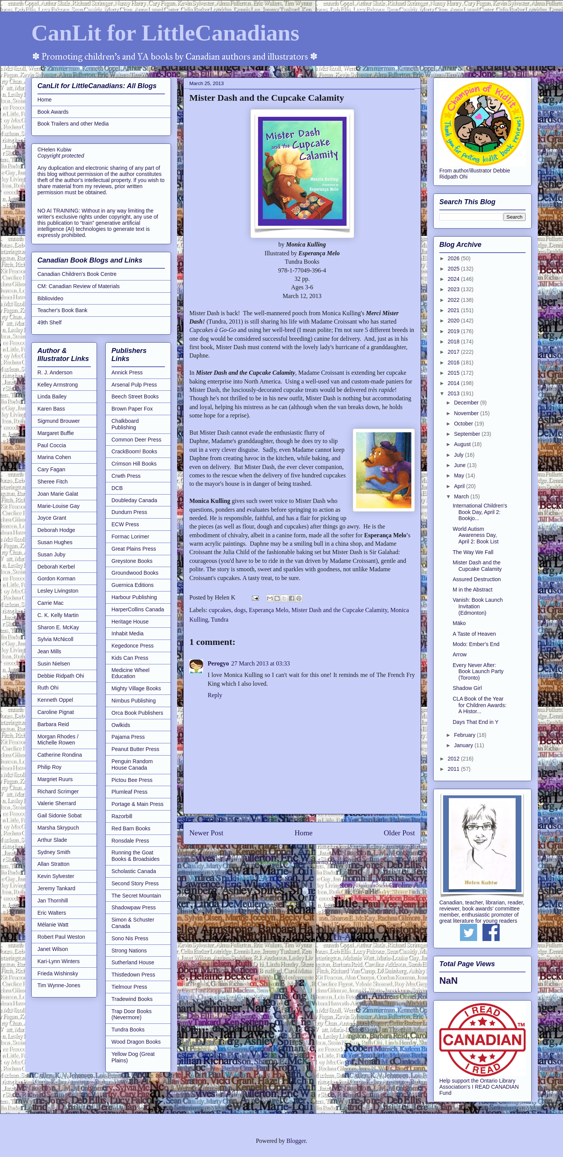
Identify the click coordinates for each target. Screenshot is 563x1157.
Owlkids (120, 725)
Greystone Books (131, 561)
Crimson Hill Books (133, 464)
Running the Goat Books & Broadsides (135, 855)
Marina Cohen (54, 457)
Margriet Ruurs (55, 779)
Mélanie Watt (52, 925)
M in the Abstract (472, 590)
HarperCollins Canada (137, 609)
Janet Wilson (52, 949)
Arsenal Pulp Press (134, 385)
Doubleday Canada (134, 500)
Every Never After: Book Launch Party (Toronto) (478, 671)
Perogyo (218, 663)
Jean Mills (49, 651)
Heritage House (129, 622)
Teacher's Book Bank (62, 310)
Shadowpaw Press (133, 907)
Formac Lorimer (130, 536)
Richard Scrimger (58, 791)
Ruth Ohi (47, 688)
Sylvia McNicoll (55, 639)
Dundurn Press (129, 512)
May (459, 475)
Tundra (220, 619)
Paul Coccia (51, 445)
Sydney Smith (53, 852)
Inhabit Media (127, 633)
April (460, 486)
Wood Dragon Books (136, 1042)
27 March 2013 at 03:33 (260, 663)
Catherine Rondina (59, 755)
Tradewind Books (132, 999)
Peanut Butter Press (135, 749)
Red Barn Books (130, 828)
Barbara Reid (53, 724)
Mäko (459, 623)
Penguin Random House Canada (132, 764)
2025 (454, 269)
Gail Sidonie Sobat (59, 815)
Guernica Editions (132, 585)
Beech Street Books (135, 396)
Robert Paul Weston (61, 937)
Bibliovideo (50, 298)
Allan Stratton (53, 864)
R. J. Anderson (55, 372)
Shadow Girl (467, 688)
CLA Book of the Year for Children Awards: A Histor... (480, 705)
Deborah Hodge (56, 530)
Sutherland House (132, 962)
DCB (117, 488)
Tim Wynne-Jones (58, 985)
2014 (454, 383)
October (464, 424)
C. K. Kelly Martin (58, 615)
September (467, 434)
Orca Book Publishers (137, 713)
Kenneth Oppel (55, 700)
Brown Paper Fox (132, 409)
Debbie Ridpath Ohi (60, 676)
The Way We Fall (473, 552)
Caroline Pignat (55, 712)
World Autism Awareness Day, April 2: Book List (475, 535)
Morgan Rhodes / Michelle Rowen (57, 739)
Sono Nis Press (129, 938)
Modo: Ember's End (476, 644)
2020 (454, 320)
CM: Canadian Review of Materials (78, 286)
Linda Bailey (51, 396)
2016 (454, 362)
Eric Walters (51, 913)
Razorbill (121, 816)
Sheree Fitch (52, 482)
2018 (454, 341)
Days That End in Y (475, 722)
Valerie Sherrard (56, 803)
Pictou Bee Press (131, 780)
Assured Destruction (477, 579)
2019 (454, 331)
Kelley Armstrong (57, 385)
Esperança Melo (269, 610)
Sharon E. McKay (58, 627)
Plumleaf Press (129, 792)
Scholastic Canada (133, 871)
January (464, 745)
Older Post (399, 833)
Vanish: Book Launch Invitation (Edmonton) (478, 606)
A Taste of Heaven (474, 634)
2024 (454, 279)
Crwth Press (125, 476)
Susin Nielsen (53, 664)
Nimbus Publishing (133, 701)
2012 (454, 759)
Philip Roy (49, 767)
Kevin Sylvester (55, 876)
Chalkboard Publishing (125, 424)
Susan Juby (51, 554)
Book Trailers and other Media (73, 124)
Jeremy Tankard (56, 888)
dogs (240, 610)
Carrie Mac (50, 603)
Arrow (460, 654)
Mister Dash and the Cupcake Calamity (339, 610)
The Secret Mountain (136, 896)
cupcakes (220, 610)
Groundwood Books (134, 573)
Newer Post (206, 833)
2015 (454, 373)
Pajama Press (128, 737)
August (463, 444)
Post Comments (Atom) (319, 862)
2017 (454, 352)
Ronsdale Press (130, 841)
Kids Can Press (129, 658)
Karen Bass (51, 409)
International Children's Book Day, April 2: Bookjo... (480, 512)
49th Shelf (49, 322)
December (467, 403)
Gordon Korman (56, 578)
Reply (215, 695)
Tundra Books (128, 1029)
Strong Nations (129, 951)
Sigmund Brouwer (58, 421)
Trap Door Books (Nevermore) (131, 1014)
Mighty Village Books (136, 688)
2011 (454, 769)
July (459, 455)
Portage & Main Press (137, 804)
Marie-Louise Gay (58, 506)
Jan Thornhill (52, 901)
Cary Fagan (51, 469)
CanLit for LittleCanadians (165, 32)
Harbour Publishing (134, 597)
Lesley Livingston (57, 591)
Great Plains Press (133, 549)
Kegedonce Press (132, 646)
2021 (454, 310)
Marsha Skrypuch (58, 828)
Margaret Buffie (55, 433)
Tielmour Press (129, 987)
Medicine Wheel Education (130, 673)
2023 (454, 289)
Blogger (296, 1141)
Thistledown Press (133, 975)
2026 (454, 258)
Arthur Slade (52, 840)
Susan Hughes (55, 542)
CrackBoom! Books (134, 451)
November (467, 413)
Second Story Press (135, 883)
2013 (454, 393)
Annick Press (127, 372)
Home (304, 833)
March (462, 496)
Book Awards (52, 112)
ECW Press (125, 524)
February (465, 735)
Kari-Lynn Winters (58, 961)
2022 (454, 300)
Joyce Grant (51, 518)
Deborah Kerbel (56, 567)
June (460, 465)
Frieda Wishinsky (57, 973)
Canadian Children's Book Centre (76, 274)
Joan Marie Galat (57, 494)
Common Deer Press (136, 440)
